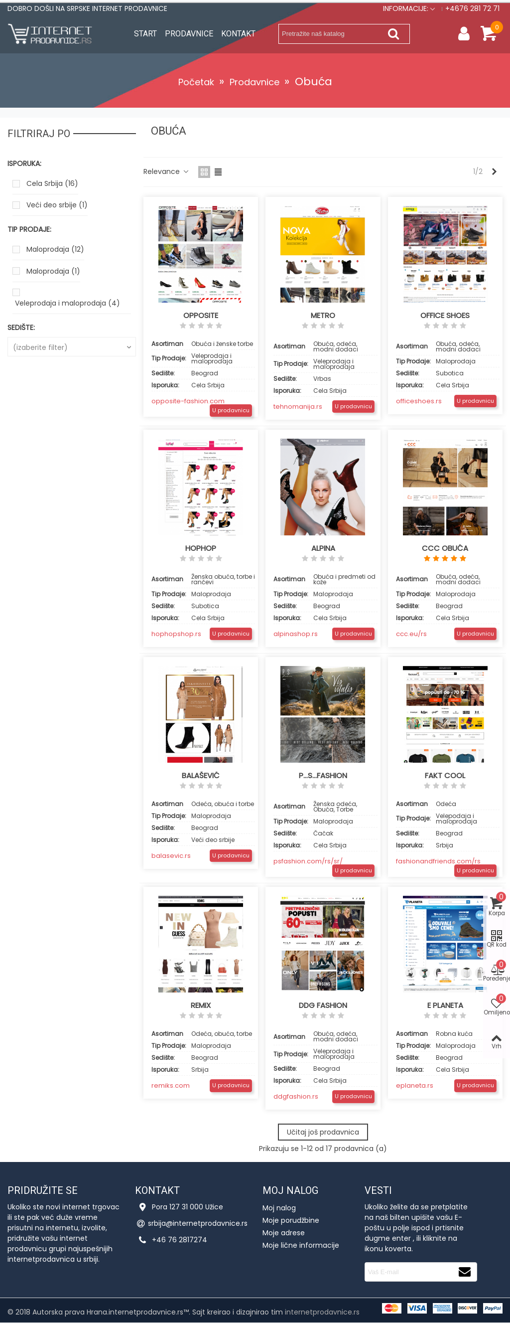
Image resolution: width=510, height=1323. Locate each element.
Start (145, 33)
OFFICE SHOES (445, 316)
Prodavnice (189, 33)
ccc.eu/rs (411, 634)
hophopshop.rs (176, 634)
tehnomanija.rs (297, 406)
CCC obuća (445, 548)
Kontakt (238, 33)
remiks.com (170, 1085)
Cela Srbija (52, 183)
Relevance (167, 171)
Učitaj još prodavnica (323, 1132)
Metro (323, 316)
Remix (201, 1005)
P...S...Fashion (323, 776)
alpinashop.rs (295, 634)
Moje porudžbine (290, 1220)
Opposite (200, 316)
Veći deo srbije (57, 205)
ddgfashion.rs (295, 1096)
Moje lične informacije (300, 1245)
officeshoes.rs (419, 401)
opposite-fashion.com (188, 401)
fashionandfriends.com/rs (438, 861)
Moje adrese (283, 1233)
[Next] (495, 172)
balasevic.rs (171, 855)
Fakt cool (445, 776)
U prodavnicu (231, 410)
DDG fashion (323, 1005)
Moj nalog (279, 1208)
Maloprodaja (55, 249)
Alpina (323, 548)
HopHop (200, 548)
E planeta (445, 1005)
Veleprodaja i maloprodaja (67, 303)
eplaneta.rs (414, 1085)
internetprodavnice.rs (322, 1312)
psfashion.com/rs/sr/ (308, 861)
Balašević (201, 776)
